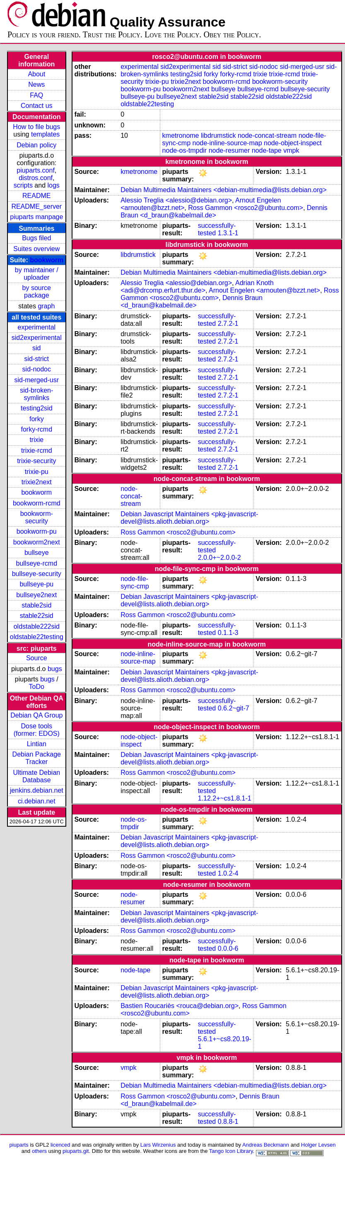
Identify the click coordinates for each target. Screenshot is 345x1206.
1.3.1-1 (228, 233)
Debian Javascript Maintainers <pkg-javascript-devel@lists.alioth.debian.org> (189, 517)
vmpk (291, 150)
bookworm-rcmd (36, 503)
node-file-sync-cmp (135, 582)
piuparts (19, 1145)
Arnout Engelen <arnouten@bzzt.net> (264, 290)
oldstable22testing (36, 636)
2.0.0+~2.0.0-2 (219, 557)
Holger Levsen (318, 1145)
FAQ (36, 95)
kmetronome (180, 135)
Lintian (36, 743)
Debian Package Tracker (36, 758)
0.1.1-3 (228, 632)
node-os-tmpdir (184, 150)
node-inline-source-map (227, 142)
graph (46, 306)
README (36, 195)
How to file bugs (36, 126)
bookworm (46, 260)
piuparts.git (76, 1151)
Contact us (36, 105)
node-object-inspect (293, 142)
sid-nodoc (36, 369)
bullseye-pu (36, 584)
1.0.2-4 (228, 873)
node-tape (267, 150)
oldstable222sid (37, 626)
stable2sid (36, 605)
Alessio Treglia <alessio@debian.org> (176, 200)
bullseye (36, 552)
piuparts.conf (36, 170)
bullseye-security (36, 573)
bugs (55, 668)
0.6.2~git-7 (233, 708)
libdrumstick (218, 135)
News (36, 84)
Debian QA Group (36, 715)
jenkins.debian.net (36, 790)
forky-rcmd (37, 429)
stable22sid (36, 615)
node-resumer (229, 150)
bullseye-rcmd (36, 563)
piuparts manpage (36, 216)
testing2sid (37, 408)
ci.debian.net (36, 801)
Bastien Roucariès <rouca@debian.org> (180, 1005)
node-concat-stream (267, 135)
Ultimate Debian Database (36, 776)
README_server (36, 206)
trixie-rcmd (36, 450)
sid (36, 348)
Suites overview (36, 248)
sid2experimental (37, 337)
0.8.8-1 (228, 1121)
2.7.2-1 (228, 323)
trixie (36, 439)
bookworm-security (36, 517)
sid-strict (36, 358)
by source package (36, 291)
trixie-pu (36, 471)
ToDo (36, 686)
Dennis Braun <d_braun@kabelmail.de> (192, 301)
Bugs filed (36, 238)
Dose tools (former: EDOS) (37, 730)
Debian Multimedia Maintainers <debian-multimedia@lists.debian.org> (223, 189)
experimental (36, 327)
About (36, 74)
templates (45, 134)
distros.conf (36, 177)
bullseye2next (36, 594)
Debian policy (36, 145)
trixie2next (37, 482)
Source (36, 658)
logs (54, 185)
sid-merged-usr (36, 379)
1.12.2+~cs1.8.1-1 (224, 798)
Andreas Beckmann (265, 1145)
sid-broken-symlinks (36, 394)
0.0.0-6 (228, 948)
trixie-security (36, 460)
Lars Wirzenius (158, 1145)
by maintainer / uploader (36, 273)
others (39, 1151)
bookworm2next (36, 542)
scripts (23, 185)
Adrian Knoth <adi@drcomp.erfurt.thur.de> (197, 286)
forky (36, 418)
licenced (60, 1145)
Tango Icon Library (231, 1151)
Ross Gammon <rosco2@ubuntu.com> (245, 207)
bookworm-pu (37, 531)
